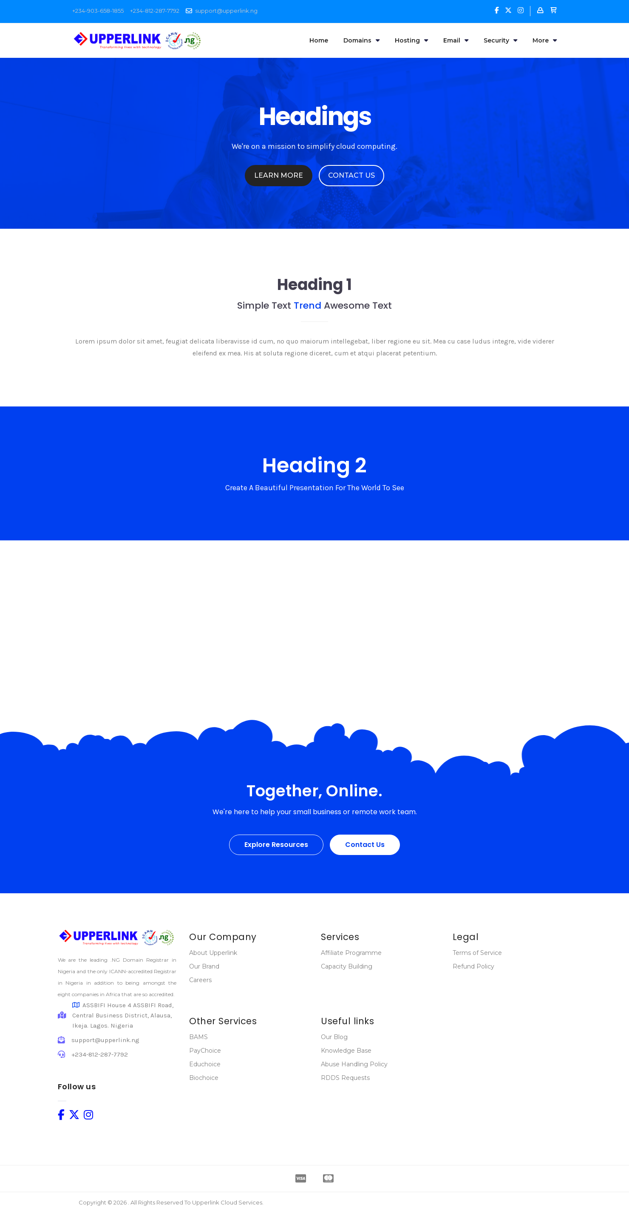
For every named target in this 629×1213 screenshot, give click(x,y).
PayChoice (205, 1050)
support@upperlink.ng (226, 10)
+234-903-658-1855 (98, 10)
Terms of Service (477, 953)
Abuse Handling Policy (354, 1064)
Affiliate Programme (351, 953)
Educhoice (205, 1064)
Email (455, 40)
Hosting (411, 40)
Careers (200, 980)
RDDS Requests (345, 1078)
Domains (361, 40)
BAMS (198, 1037)
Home (318, 40)
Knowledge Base (346, 1050)
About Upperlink (213, 953)
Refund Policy (473, 966)
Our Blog (334, 1037)
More (545, 40)
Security (500, 40)
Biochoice (203, 1078)
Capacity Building (346, 966)
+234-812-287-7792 (154, 10)
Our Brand (204, 966)
